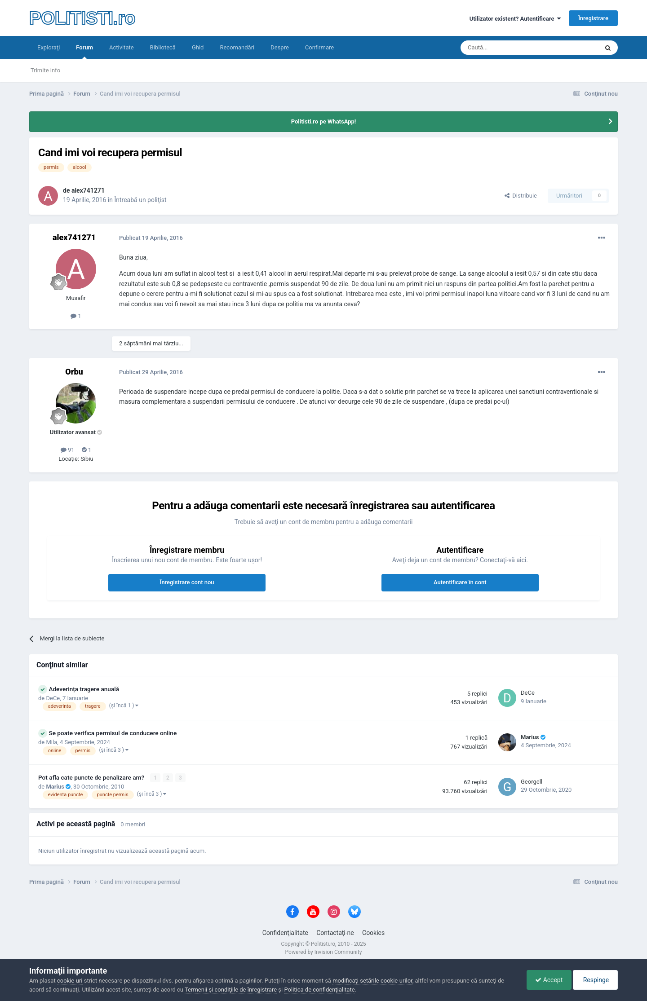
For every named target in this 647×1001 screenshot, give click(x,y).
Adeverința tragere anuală (84, 688)
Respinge (594, 979)
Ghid (198, 47)
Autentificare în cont (460, 582)
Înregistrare (593, 18)
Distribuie (521, 195)
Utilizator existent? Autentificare (515, 18)
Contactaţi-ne (335, 932)
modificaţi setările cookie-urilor (372, 980)
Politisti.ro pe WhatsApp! (323, 121)
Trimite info (45, 70)
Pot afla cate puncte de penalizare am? (92, 777)
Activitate (121, 47)
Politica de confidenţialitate (319, 989)
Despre (279, 47)
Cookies (373, 932)
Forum (84, 51)
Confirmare (319, 47)
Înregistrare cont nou (187, 582)
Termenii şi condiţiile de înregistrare (231, 989)
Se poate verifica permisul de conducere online (113, 732)
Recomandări (237, 47)
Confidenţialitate (285, 932)
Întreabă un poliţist (140, 199)
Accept (546, 979)
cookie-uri (70, 980)
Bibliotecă (163, 47)
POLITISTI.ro (82, 18)
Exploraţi (48, 47)
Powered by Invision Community (323, 952)
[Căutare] (504, 47)
